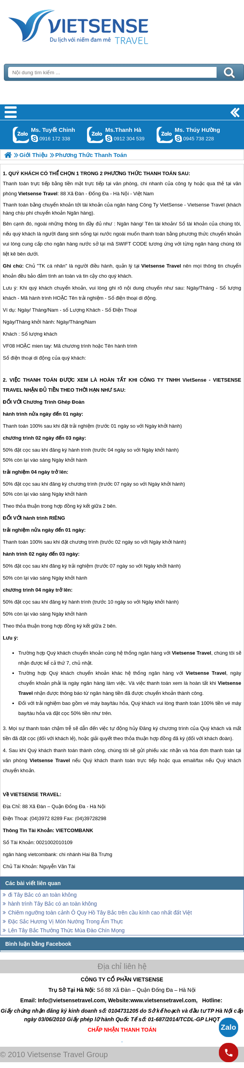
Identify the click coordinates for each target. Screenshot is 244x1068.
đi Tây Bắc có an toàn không (42, 895)
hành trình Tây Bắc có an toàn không (52, 904)
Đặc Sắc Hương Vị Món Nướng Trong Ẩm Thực (65, 921)
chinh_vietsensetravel (34, 138)
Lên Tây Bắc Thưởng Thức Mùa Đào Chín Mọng (66, 930)
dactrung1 (178, 138)
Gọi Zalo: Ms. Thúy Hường (165, 134)
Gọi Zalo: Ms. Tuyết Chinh (21, 134)
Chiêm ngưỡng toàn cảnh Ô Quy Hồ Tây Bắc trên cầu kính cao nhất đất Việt (100, 912)
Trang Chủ (97, 25)
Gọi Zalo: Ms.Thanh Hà (95, 134)
